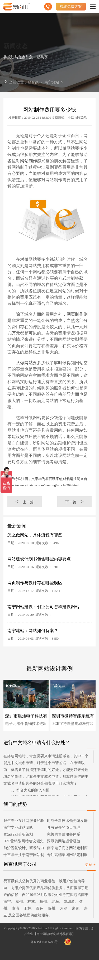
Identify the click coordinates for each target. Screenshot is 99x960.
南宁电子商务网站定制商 (67, 848)
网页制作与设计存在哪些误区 (34, 583)
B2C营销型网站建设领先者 (23, 842)
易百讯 (33, 82)
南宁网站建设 (45, 934)
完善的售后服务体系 (63, 834)
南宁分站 (51, 82)
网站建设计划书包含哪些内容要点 (39, 559)
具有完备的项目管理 (63, 827)
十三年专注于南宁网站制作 (23, 855)
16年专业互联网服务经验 (23, 821)
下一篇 (74, 501)
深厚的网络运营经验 (63, 841)
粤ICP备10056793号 (44, 942)
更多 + (90, 865)
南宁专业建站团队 (18, 827)
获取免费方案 (71, 6)
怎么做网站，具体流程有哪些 (34, 535)
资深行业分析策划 (18, 834)
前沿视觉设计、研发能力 (23, 848)
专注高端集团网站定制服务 (67, 855)
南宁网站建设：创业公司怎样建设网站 (43, 606)
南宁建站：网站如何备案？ (32, 630)
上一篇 (24, 501)
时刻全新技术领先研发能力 (67, 821)
